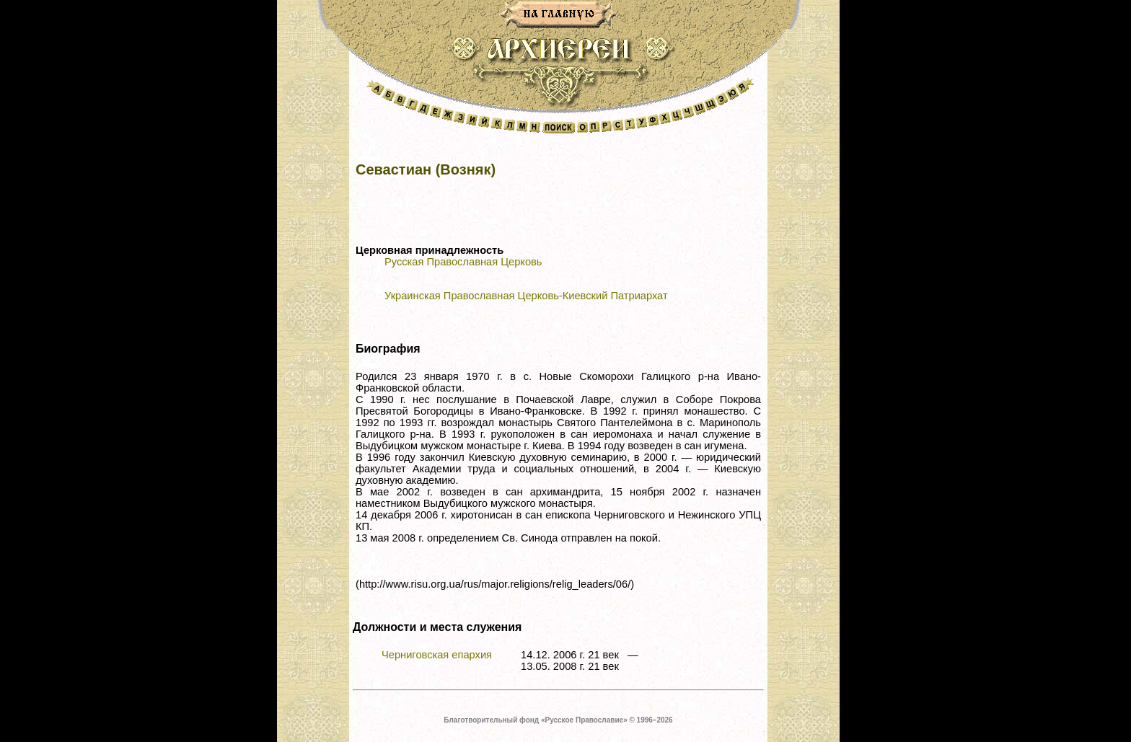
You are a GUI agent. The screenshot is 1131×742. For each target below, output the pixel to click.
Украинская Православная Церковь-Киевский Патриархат (526, 295)
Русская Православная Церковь (463, 262)
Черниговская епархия (437, 655)
